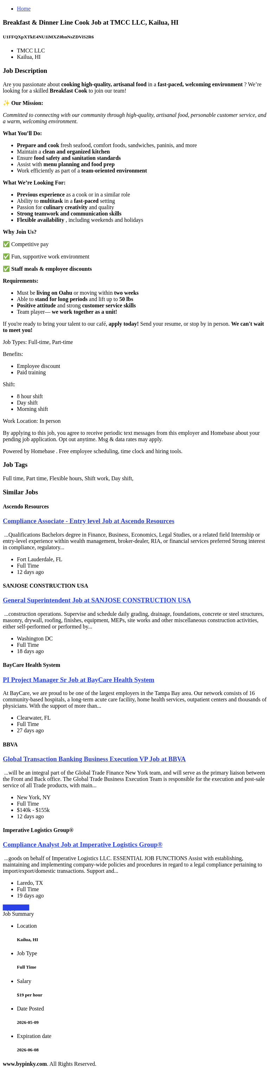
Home (24, 9)
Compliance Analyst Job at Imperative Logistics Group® (82, 844)
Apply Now (16, 908)
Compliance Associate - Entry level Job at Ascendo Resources (88, 521)
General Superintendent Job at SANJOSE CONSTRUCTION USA (97, 600)
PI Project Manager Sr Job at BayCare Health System (78, 679)
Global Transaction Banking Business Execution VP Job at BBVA (94, 759)
